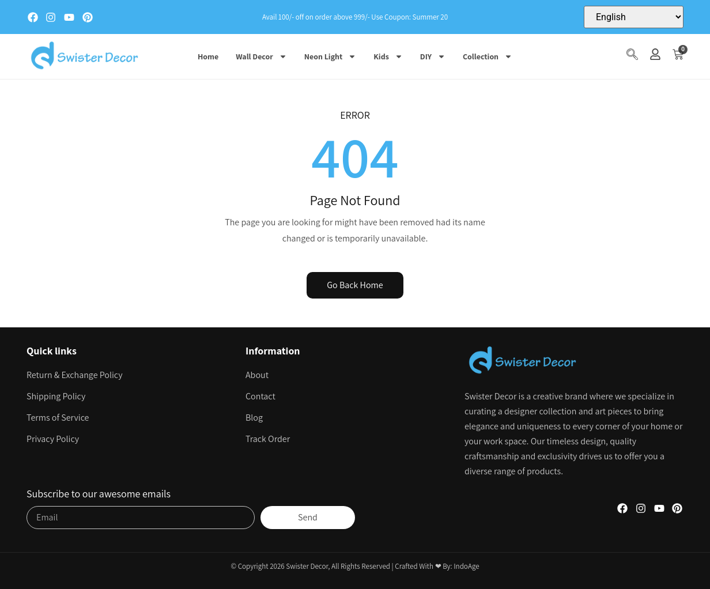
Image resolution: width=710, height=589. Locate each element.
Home (208, 56)
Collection (487, 56)
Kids (387, 56)
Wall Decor (261, 56)
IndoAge (466, 566)
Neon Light (330, 56)
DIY (432, 56)
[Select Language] (633, 17)
